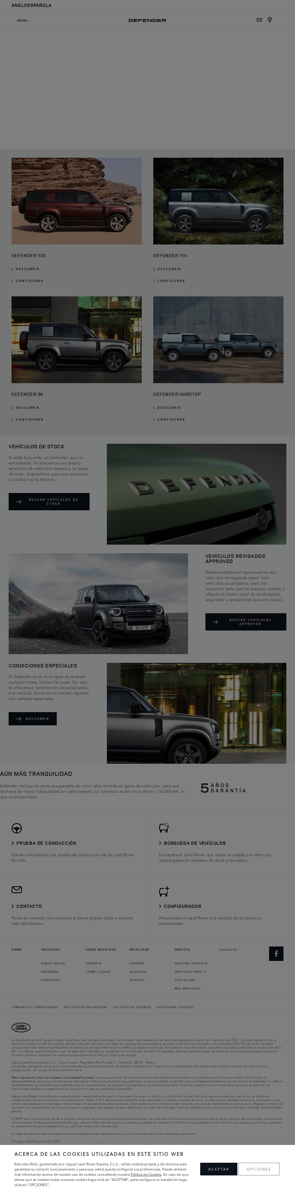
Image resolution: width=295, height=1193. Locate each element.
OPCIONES (259, 1168)
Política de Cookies (146, 1174)
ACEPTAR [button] (218, 1168)
